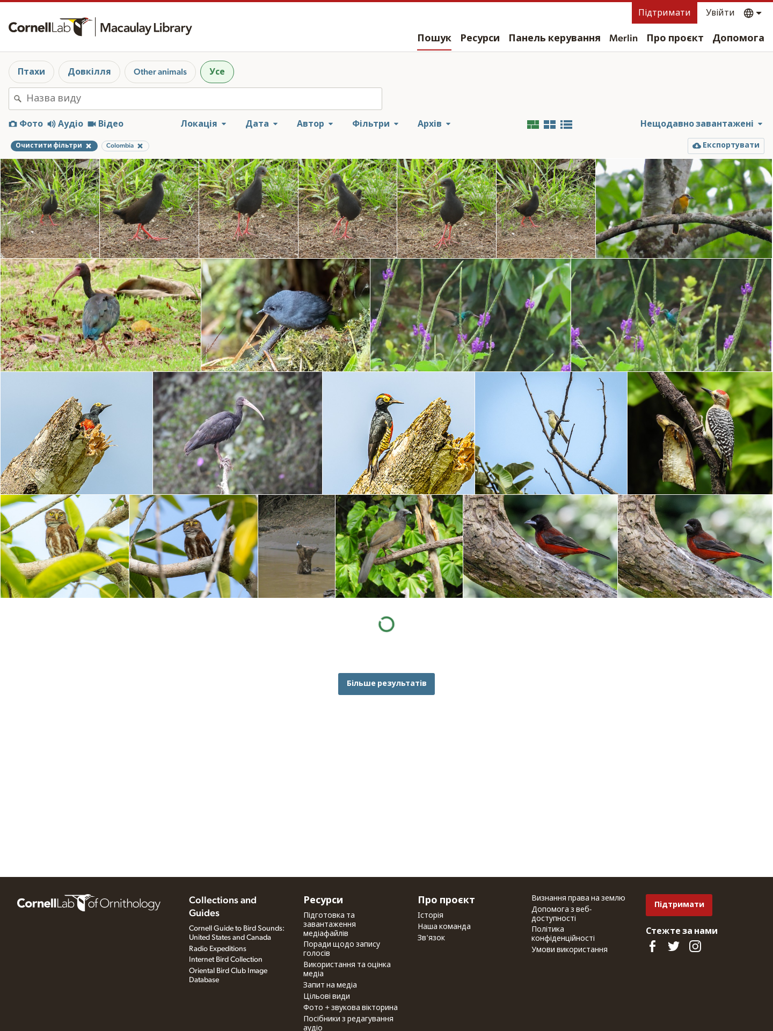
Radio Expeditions (217, 949)
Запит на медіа (330, 985)
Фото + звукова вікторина (350, 1008)
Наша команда (444, 927)
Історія (430, 915)
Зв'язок (431, 938)
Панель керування (554, 38)
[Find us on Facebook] (652, 946)
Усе (217, 72)
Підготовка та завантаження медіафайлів (329, 925)
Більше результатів (387, 683)
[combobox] (204, 98)
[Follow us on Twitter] (673, 946)
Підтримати (664, 13)
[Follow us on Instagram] (695, 946)
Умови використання (569, 950)
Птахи (31, 72)
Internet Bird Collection (225, 959)
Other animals (160, 72)
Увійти (720, 13)
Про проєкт (675, 38)
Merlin (623, 38)
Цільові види (326, 996)
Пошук (434, 38)
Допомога (738, 38)
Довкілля (89, 72)
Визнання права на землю (578, 898)
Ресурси (480, 38)
